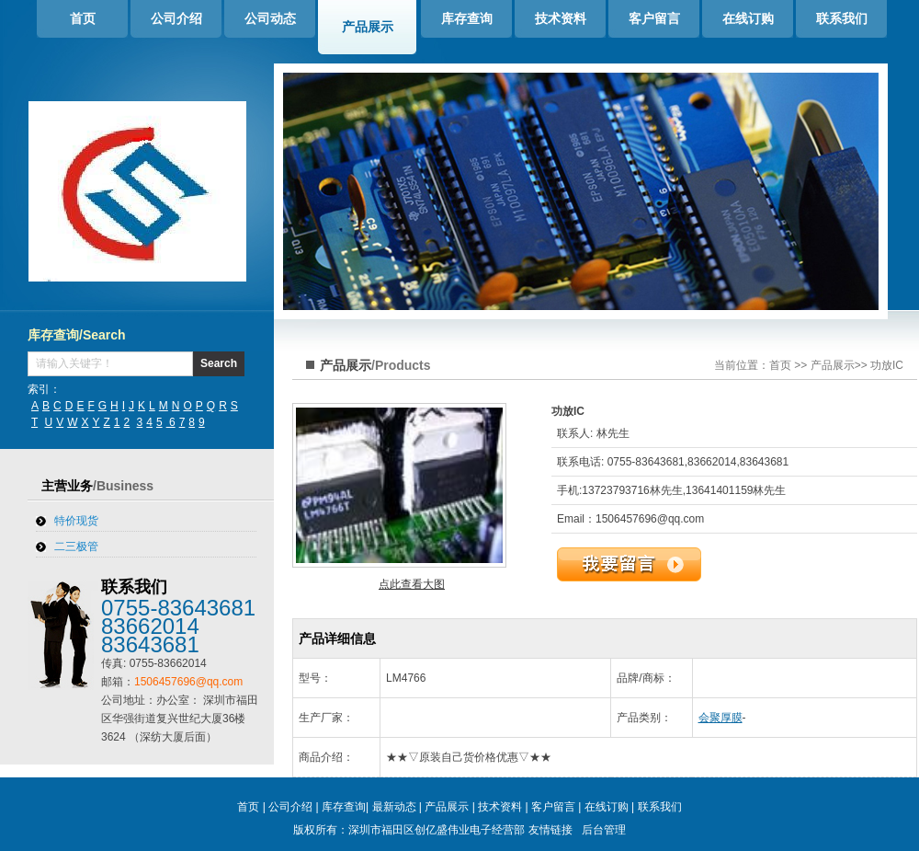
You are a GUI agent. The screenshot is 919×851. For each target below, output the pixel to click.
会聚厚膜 (720, 717)
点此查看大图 (412, 584)
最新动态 (394, 806)
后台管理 (604, 829)
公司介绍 (176, 18)
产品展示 (367, 26)
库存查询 (467, 18)
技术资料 (560, 18)
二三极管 (76, 546)
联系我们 (842, 18)
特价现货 (76, 520)
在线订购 (748, 18)
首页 (83, 18)
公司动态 (270, 18)
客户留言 (654, 18)
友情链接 (550, 829)
